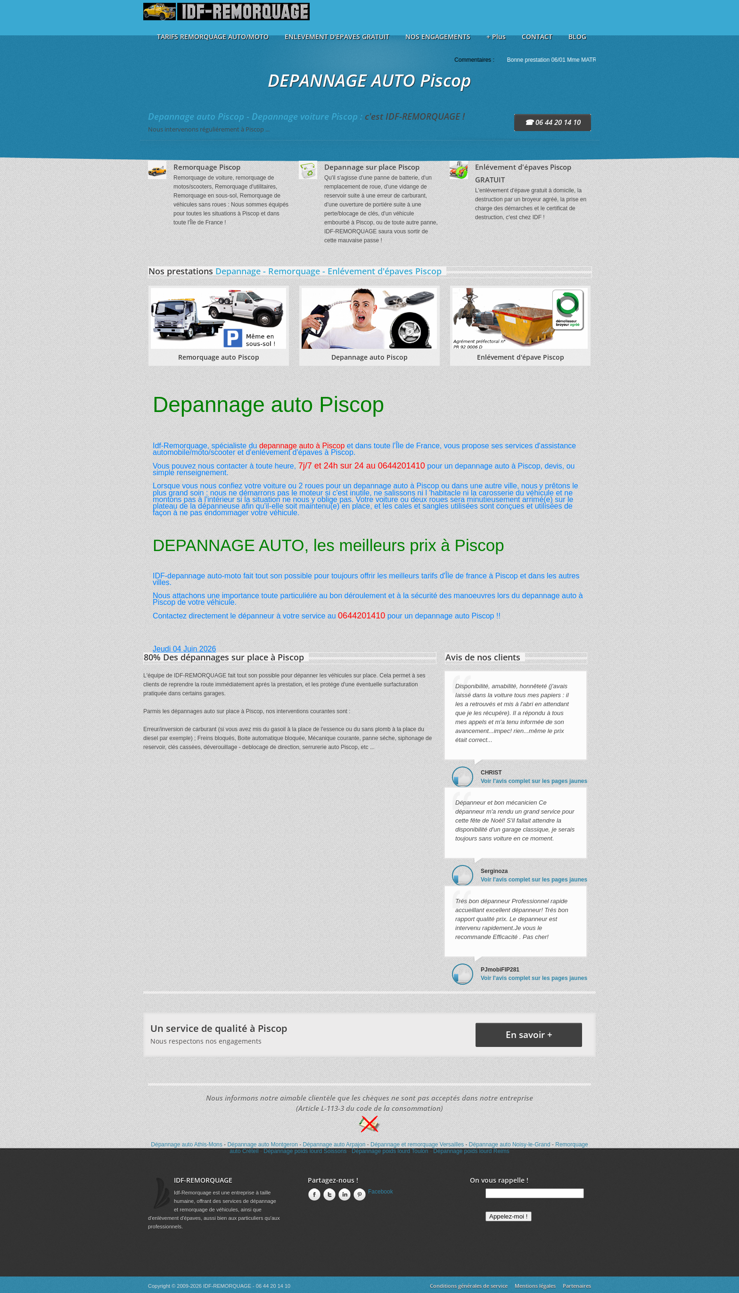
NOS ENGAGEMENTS (437, 36)
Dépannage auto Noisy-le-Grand (509, 1144)
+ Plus (496, 36)
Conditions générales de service (469, 1285)
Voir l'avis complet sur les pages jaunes (534, 781)
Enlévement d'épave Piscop (520, 357)
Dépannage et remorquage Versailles (417, 1144)
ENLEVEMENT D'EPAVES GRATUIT (337, 36)
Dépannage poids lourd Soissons (304, 1151)
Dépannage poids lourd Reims (471, 1151)
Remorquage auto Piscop (218, 357)
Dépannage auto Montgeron (262, 1144)
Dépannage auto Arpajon (334, 1144)
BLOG (577, 36)
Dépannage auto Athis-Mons (186, 1144)
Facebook (380, 1191)
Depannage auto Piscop (369, 357)
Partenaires (577, 1285)
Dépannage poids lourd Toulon (390, 1151)
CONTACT (537, 36)
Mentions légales (535, 1285)
